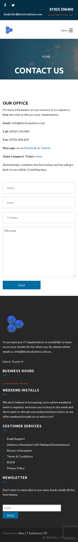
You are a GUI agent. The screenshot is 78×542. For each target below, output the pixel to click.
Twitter (46, 148)
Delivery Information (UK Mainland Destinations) (38, 444)
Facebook (30, 148)
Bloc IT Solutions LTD (33, 533)
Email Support (16, 439)
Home (46, 56)
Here (39, 156)
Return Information (19, 450)
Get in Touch (13, 361)
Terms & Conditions (20, 456)
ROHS (11, 462)
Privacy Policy (16, 468)
